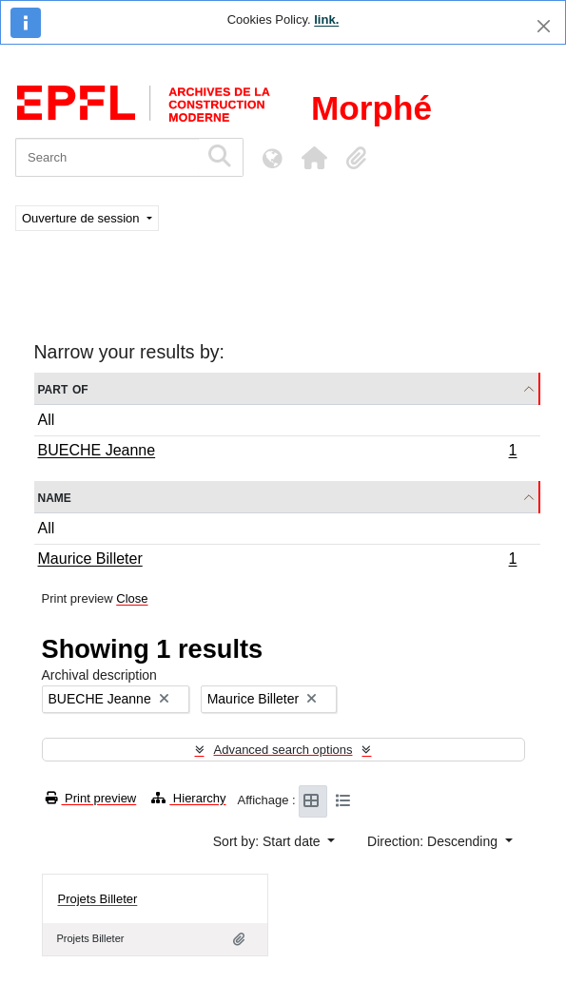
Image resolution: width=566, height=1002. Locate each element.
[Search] (107, 157)
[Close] (543, 26)
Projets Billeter (98, 899)
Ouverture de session (82, 218)
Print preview (91, 798)
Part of (63, 388)
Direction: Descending (434, 841)
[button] (314, 158)
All (46, 420)
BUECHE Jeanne (277, 452)
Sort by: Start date (268, 841)
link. (326, 19)
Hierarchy (188, 798)
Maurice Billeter (277, 561)
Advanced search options (283, 749)
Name (54, 497)
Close (131, 598)
